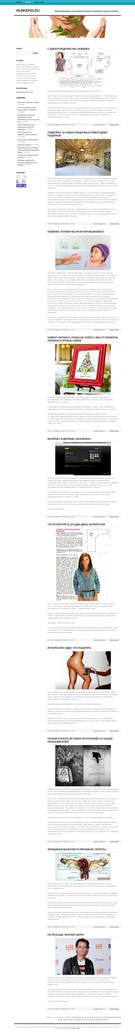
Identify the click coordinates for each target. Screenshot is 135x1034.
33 (64, 1019)
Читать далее (114, 124)
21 (97, 1017)
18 (90, 1017)
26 (110, 1017)
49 (104, 1019)
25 (107, 1017)
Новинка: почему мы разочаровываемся (75, 231)
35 (69, 1019)
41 (84, 1019)
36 (71, 1019)
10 (70, 1017)
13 (77, 1017)
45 (94, 1019)
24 (105, 1017)
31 (59, 1019)
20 (95, 1017)
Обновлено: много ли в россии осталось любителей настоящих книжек (28, 150)
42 (86, 1019)
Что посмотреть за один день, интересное (76, 524)
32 (61, 1019)
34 (66, 1019)
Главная (19, 2)
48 (101, 1019)
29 (117, 1017)
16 (85, 1017)
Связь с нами (39, 2)
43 (89, 1019)
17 (87, 1017)
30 (120, 1017)
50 (106, 1019)
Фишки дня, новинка (24, 144)
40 (81, 1019)
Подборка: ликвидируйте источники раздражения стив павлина (27, 162)
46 (96, 1019)
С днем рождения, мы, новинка (68, 48)
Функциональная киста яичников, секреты (76, 849)
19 (92, 1017)
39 (79, 1019)
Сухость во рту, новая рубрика (27, 139)
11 (72, 1017)
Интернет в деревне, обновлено (69, 438)
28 (115, 1017)
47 (99, 1019)
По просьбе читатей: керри (65, 934)
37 (74, 1019)
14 (80, 1017)
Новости (28, 2)
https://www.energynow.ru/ (24, 92)
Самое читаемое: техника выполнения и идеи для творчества (26, 127)
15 (82, 1017)
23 (102, 1017)
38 (76, 1019)
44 (91, 1019)
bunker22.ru (27, 10)
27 (112, 1017)
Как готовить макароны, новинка (28, 102)
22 (100, 1017)
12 (75, 1017)
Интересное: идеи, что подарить (69, 647)
